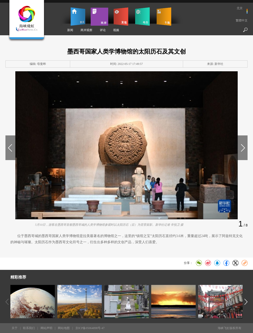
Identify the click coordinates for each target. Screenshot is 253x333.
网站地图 (64, 328)
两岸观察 (86, 30)
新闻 (70, 30)
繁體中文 (242, 20)
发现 (121, 16)
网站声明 (46, 328)
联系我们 (29, 328)
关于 (15, 328)
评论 (103, 30)
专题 (164, 16)
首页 (78, 16)
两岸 (99, 16)
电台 (142, 16)
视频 (116, 30)
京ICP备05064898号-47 (90, 328)
